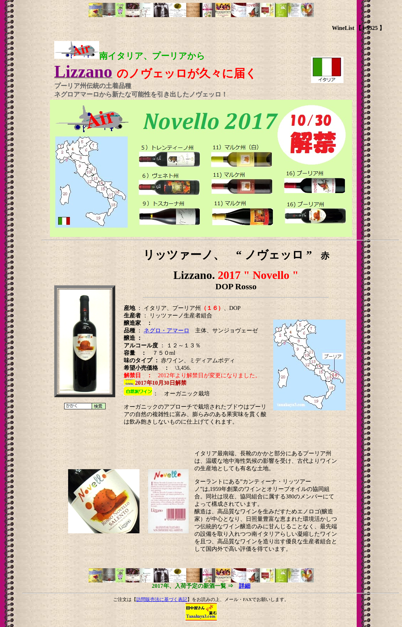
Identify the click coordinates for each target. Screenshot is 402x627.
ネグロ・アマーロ (166, 330)
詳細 (244, 586)
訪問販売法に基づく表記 (161, 599)
